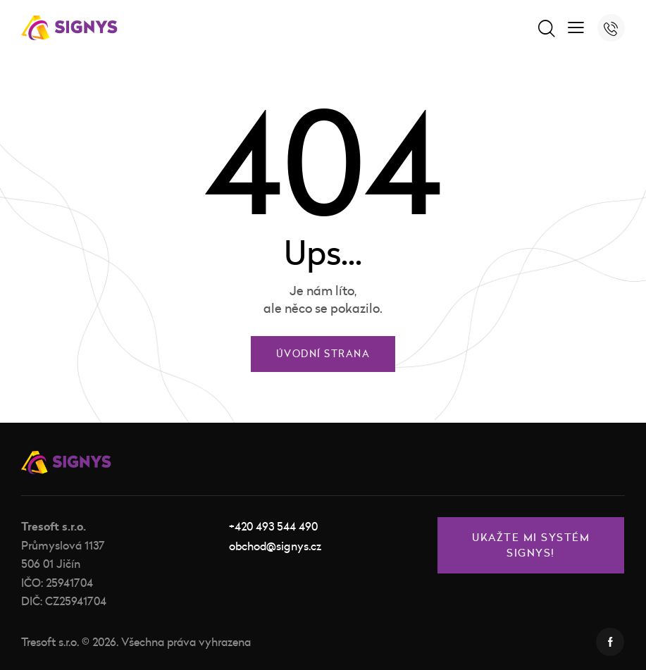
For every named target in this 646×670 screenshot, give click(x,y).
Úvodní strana (323, 354)
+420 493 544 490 (273, 526)
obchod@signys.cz (275, 546)
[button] (576, 26)
